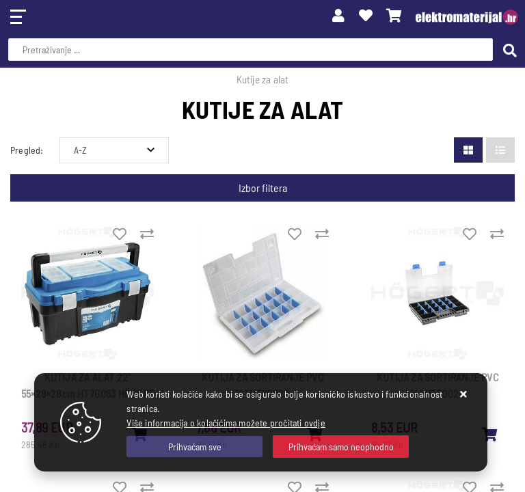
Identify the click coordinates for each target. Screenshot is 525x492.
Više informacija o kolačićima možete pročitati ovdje (225, 422)
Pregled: (27, 150)
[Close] (194, 446)
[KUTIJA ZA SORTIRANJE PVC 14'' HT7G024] (490, 434)
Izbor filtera (263, 187)
